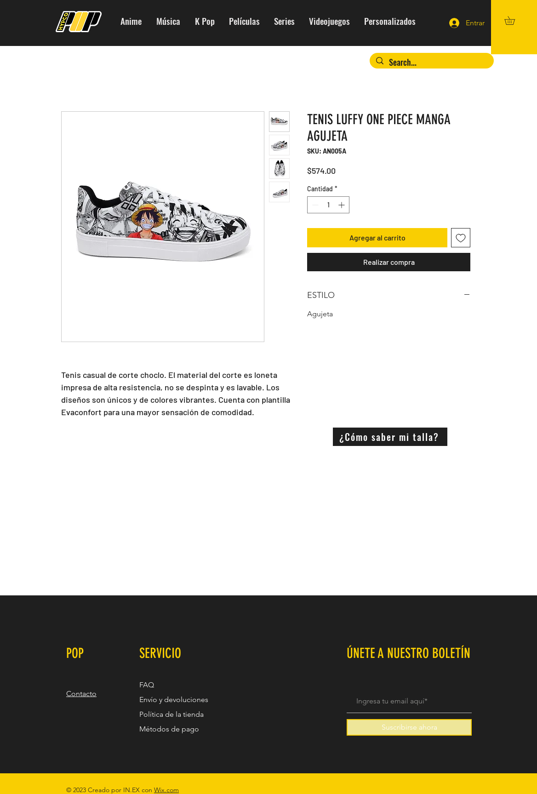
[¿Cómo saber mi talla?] (390, 437)
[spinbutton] (328, 205)
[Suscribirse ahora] (409, 727)
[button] (513, 20)
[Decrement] (314, 205)
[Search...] (431, 62)
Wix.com (166, 790)
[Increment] (342, 205)
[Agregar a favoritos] (460, 237)
